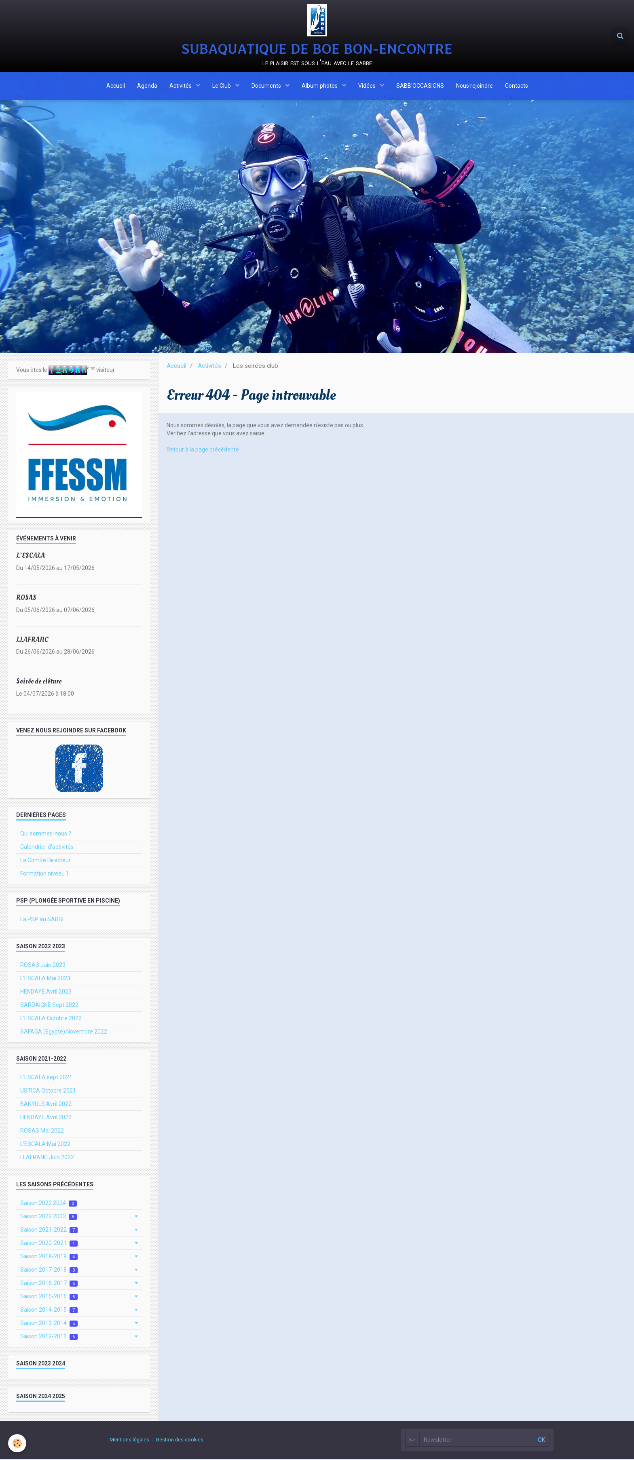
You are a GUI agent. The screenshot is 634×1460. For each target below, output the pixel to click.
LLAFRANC (32, 640)
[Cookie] (17, 1443)
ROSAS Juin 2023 (43, 966)
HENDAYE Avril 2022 (46, 1118)
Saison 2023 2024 (48, 1204)
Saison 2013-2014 (49, 1324)
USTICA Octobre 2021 (48, 1092)
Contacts (516, 86)
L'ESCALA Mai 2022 (45, 1145)
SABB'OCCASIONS (420, 86)
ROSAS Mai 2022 (42, 1132)
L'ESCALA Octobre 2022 (51, 1019)
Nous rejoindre (474, 86)
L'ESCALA (30, 556)
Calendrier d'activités (47, 848)
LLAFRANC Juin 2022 (47, 1158)
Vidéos (367, 86)
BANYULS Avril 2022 (46, 1105)
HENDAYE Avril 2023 (46, 993)
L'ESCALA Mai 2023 (45, 979)
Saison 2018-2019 (49, 1257)
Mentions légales (129, 1441)
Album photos (320, 86)
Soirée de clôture (38, 682)
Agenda (147, 86)
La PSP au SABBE (43, 920)
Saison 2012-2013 (49, 1337)
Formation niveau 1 (44, 874)
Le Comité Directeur (45, 861)
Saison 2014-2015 (49, 1311)
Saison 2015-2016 (49, 1297)
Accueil (115, 86)
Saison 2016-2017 (49, 1284)
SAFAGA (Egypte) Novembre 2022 (63, 1033)
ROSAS (26, 598)
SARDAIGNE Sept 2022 (49, 1006)
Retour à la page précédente (203, 450)
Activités (181, 86)
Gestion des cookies (179, 1441)
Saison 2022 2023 (48, 1217)
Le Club (222, 86)
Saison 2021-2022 (49, 1231)
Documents (266, 86)
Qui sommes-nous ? (45, 834)
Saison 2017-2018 (49, 1271)
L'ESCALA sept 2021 (46, 1078)
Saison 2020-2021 (49, 1244)
